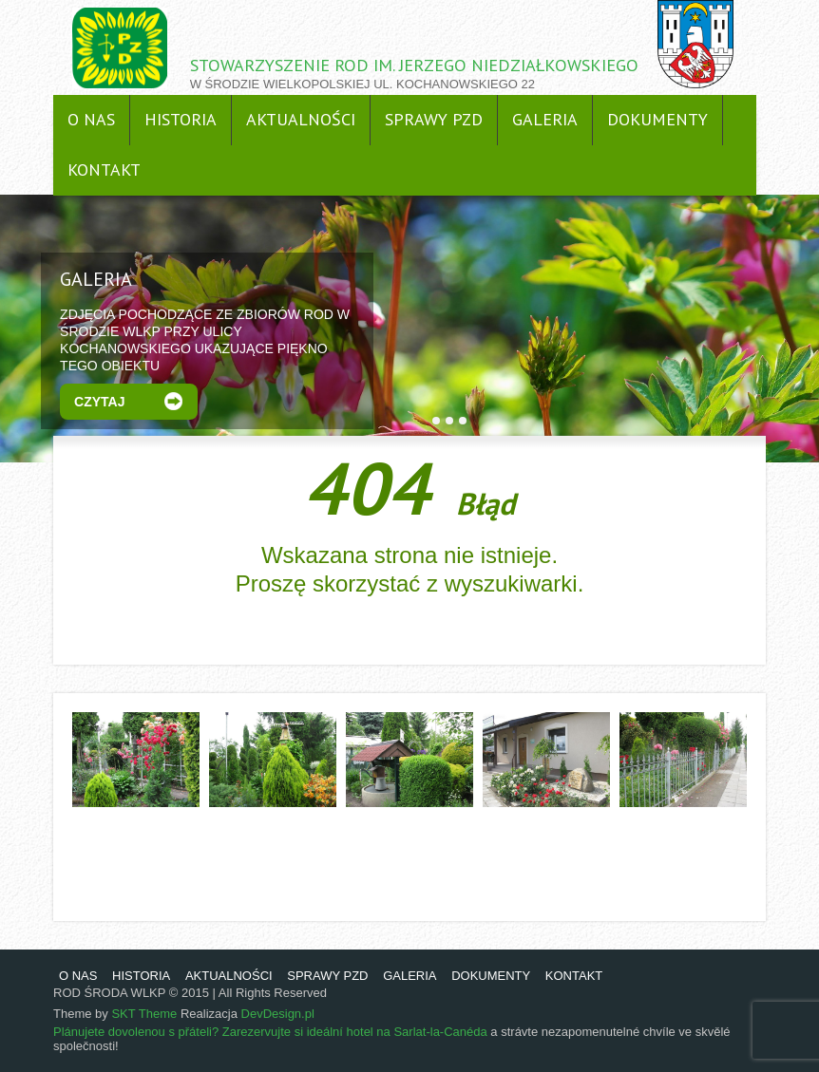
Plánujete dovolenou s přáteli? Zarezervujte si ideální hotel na (223, 1032)
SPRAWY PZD (434, 119)
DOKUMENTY (657, 119)
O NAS (91, 119)
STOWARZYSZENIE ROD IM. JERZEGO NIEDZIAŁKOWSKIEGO (414, 64)
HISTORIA (180, 119)
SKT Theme (144, 1013)
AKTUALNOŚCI (300, 119)
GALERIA (545, 119)
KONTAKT (104, 169)
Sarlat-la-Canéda (439, 1032)
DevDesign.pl (277, 1013)
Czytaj (99, 401)
